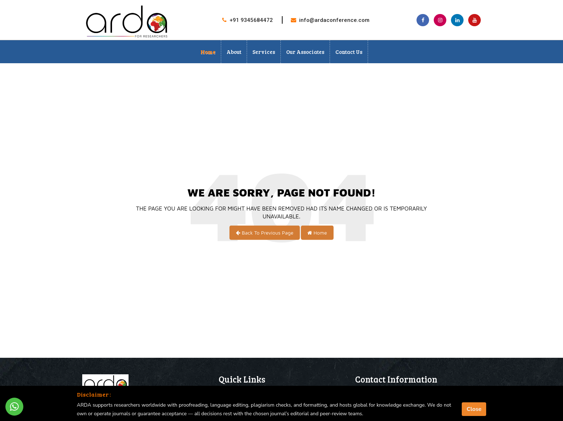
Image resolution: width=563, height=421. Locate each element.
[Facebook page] (423, 20)
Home (207, 51)
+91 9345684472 (251, 20)
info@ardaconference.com (334, 20)
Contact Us (348, 51)
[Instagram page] (440, 20)
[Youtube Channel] (474, 20)
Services (263, 51)
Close (473, 409)
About (234, 51)
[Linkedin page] (457, 20)
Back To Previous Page (264, 233)
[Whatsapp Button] (14, 407)
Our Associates (305, 51)
